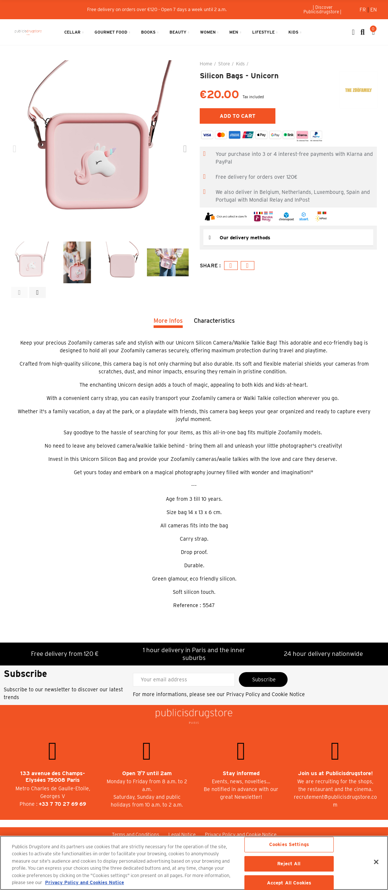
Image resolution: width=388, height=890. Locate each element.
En (373, 10)
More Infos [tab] (168, 320)
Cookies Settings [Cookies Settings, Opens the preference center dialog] (289, 845)
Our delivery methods (246, 237)
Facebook (231, 265)
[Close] (376, 862)
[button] (322, 9)
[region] (194, 863)
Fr (363, 10)
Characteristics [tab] (214, 320)
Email (247, 265)
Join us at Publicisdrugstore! (335, 773)
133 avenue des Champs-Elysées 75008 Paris (52, 777)
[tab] (288, 237)
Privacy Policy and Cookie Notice (265, 694)
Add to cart (237, 116)
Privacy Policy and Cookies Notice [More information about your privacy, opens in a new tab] (84, 882)
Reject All (289, 863)
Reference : (187, 605)
